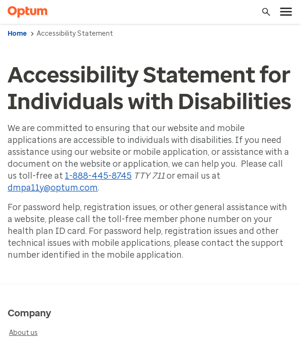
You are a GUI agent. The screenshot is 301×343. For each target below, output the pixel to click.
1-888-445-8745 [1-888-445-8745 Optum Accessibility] (98, 176)
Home (17, 34)
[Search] (266, 12)
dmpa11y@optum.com (53, 187)
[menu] (286, 12)
